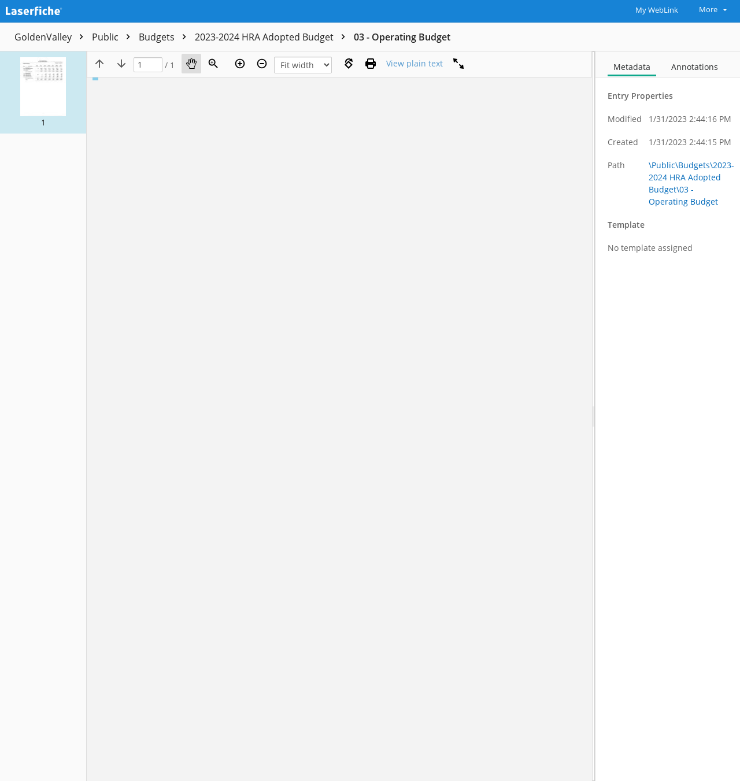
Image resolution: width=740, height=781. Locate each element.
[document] (667, 416)
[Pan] (191, 63)
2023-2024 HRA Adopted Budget (273, 37)
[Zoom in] (240, 63)
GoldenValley (51, 37)
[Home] (61, 10)
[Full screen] (458, 63)
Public (114, 37)
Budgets (165, 37)
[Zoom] (213, 63)
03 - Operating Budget (402, 37)
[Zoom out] (262, 63)
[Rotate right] (348, 63)
